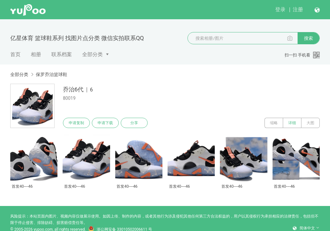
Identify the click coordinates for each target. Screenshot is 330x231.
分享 (134, 123)
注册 (298, 9)
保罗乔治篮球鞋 (51, 74)
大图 (310, 123)
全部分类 (92, 54)
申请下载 (105, 123)
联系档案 (61, 54)
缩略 (274, 123)
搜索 (308, 38)
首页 (15, 54)
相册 (36, 54)
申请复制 (76, 123)
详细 (292, 123)
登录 (280, 9)
